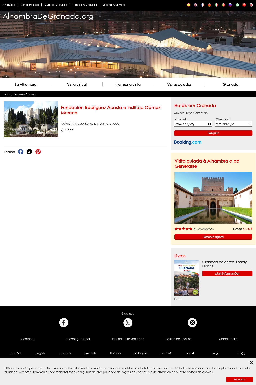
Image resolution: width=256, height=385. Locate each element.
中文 (216, 353)
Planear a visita (128, 84)
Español (15, 353)
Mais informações (227, 273)
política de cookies (200, 372)
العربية (191, 353)
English (40, 353)
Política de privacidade (128, 339)
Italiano (115, 353)
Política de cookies (178, 339)
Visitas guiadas (30, 4)
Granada (230, 84)
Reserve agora (213, 237)
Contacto (27, 339)
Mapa (67, 130)
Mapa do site (228, 339)
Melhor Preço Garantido (191, 113)
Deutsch (90, 353)
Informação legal (78, 339)
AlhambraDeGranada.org (48, 16)
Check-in (181, 119)
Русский (166, 353)
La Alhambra (25, 84)
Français (65, 353)
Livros (179, 255)
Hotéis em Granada (85, 4)
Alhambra (9, 4)
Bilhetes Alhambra (114, 4)
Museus (31, 94)
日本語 (241, 353)
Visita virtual (77, 84)
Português (140, 353)
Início (7, 94)
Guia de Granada (55, 4)
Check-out (223, 119)
